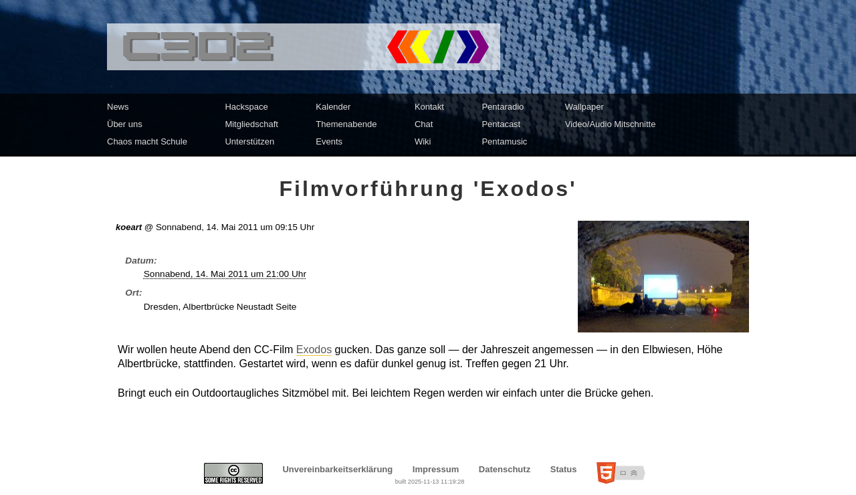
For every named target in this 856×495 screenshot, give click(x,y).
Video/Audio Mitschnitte (610, 124)
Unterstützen (249, 141)
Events (329, 141)
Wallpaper (584, 107)
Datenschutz (504, 469)
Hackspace (246, 107)
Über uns (124, 124)
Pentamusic (504, 141)
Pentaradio (502, 107)
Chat (424, 124)
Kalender (333, 107)
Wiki (423, 141)
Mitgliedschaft (251, 124)
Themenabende (346, 124)
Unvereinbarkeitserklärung (337, 469)
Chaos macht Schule (147, 141)
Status (563, 469)
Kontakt (429, 107)
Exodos (314, 349)
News (118, 107)
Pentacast (500, 124)
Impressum (436, 469)
